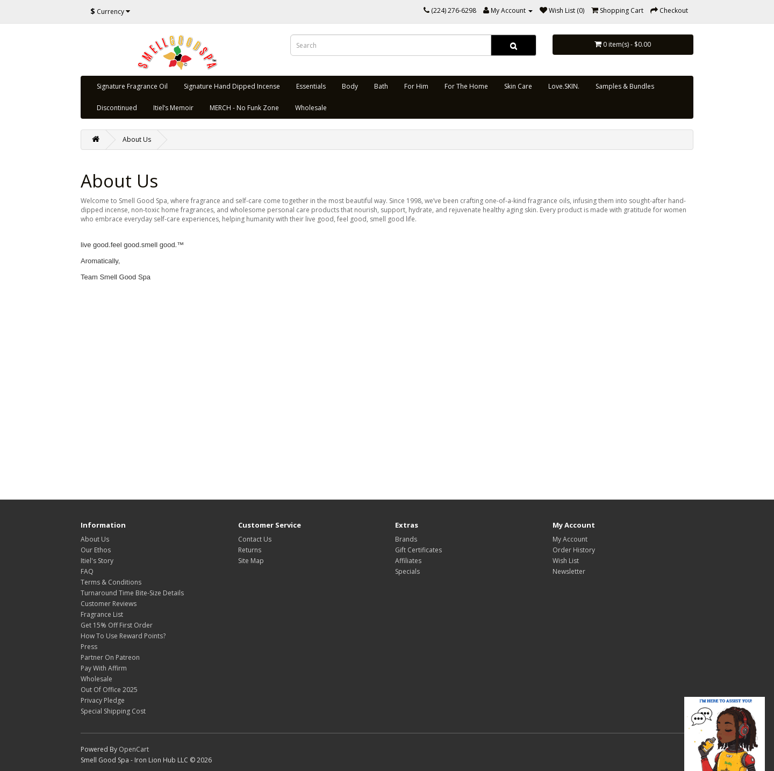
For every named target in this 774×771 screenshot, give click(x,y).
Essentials (311, 86)
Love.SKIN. (563, 86)
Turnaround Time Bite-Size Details (132, 592)
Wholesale (311, 107)
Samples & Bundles (625, 86)
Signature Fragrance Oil (132, 86)
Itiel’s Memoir (173, 107)
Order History (574, 549)
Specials (407, 571)
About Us (137, 139)
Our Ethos (96, 549)
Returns (249, 549)
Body (350, 86)
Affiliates (408, 560)
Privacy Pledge (103, 700)
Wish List (566, 560)
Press (89, 646)
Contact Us (254, 539)
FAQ (87, 571)
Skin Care (518, 86)
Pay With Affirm (104, 668)
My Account (570, 539)
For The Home (466, 86)
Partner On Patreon (110, 657)
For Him (416, 86)
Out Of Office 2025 (109, 689)
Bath (381, 86)
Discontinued (117, 107)
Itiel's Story (97, 560)
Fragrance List (102, 614)
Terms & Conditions (111, 582)
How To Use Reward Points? (123, 635)
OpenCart (134, 749)
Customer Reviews (109, 603)
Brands (406, 539)
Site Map (251, 560)
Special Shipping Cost (113, 711)
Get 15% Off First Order (117, 625)
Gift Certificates (418, 549)
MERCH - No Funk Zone (244, 107)
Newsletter (569, 571)
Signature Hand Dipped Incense (232, 86)
